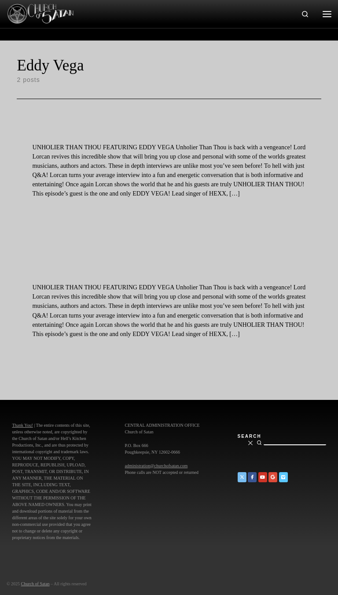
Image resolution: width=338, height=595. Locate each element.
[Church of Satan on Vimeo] (283, 477)
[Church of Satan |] (40, 12)
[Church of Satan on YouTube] (262, 477)
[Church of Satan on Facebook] (252, 477)
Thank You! (22, 425)
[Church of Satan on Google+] (272, 477)
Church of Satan (35, 583)
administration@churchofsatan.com (156, 465)
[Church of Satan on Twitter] (242, 477)
